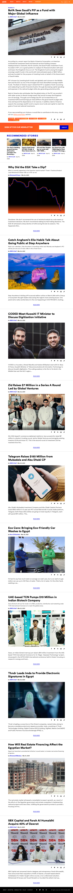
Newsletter (17, 889)
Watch (18, 1)
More (30, 1)
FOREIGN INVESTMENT (22, 118)
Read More (36, 230)
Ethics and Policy (19, 114)
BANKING (11, 118)
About (25, 1)
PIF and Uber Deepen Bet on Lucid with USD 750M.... (44, 149)
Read (11, 1)
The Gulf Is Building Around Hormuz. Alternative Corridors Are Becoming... (13, 151)
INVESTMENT (33, 118)
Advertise (10, 889)
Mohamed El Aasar (15, 175)
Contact (38, 1)
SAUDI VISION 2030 (14, 120)
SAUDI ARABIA (42, 118)
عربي (65, 1)
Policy (24, 889)
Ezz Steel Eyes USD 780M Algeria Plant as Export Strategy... (59, 149)
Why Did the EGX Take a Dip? (27, 167)
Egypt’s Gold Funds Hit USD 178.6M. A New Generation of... (29, 149)
